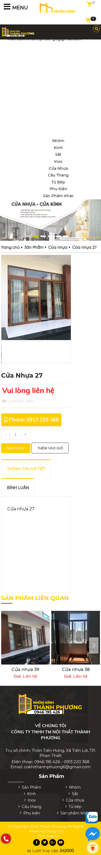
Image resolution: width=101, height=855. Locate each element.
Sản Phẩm (34, 247)
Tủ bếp (58, 182)
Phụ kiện (58, 188)
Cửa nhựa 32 (18, 669)
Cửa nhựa (58, 168)
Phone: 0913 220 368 (34, 419)
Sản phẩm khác (58, 195)
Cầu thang (58, 175)
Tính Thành (47, 832)
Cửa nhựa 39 (68, 669)
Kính (58, 147)
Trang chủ (10, 247)
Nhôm (58, 140)
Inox (58, 161)
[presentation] (94, 645)
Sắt (58, 154)
